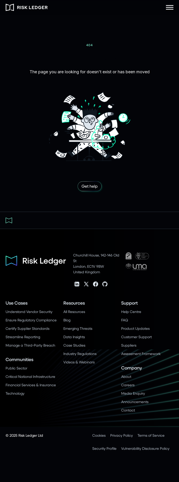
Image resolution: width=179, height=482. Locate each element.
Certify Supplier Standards (27, 328)
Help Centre (131, 311)
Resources (74, 303)
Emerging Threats (77, 328)
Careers (127, 385)
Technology (15, 393)
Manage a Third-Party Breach (30, 345)
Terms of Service (151, 435)
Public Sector (16, 368)
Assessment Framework (141, 353)
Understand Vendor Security (29, 311)
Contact (128, 410)
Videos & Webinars (79, 362)
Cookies (99, 435)
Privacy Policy (121, 435)
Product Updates (135, 328)
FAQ (124, 320)
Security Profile (104, 448)
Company (131, 367)
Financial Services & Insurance (31, 385)
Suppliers (128, 345)
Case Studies (74, 345)
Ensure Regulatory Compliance (31, 320)
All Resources (74, 311)
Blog (66, 320)
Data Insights (74, 336)
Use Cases (17, 303)
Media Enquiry (133, 393)
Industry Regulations (79, 353)
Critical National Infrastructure (30, 376)
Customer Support (136, 336)
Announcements (134, 401)
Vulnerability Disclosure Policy (145, 448)
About (126, 376)
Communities (19, 359)
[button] (169, 7)
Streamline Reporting (23, 336)
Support (129, 303)
